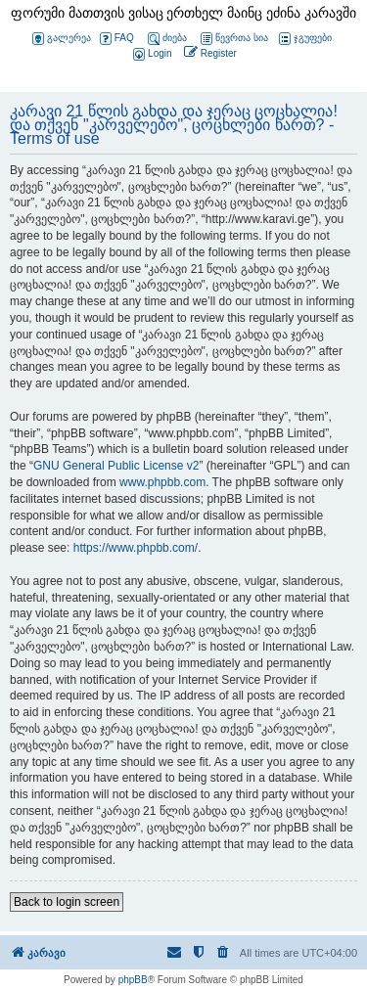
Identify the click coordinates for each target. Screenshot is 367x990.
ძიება (167, 38)
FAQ (117, 38)
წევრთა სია (234, 38)
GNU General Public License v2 (116, 465)
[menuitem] (150, 54)
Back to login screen (66, 902)
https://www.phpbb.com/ (135, 548)
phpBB (133, 979)
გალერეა (61, 38)
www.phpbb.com (162, 482)
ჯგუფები (305, 38)
